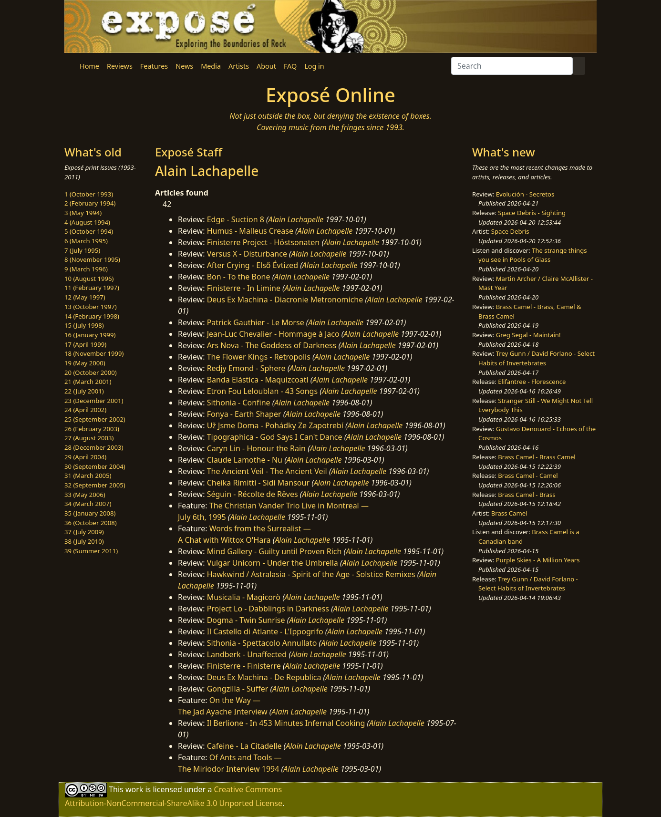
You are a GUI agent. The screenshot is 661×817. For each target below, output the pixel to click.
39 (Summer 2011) (91, 551)
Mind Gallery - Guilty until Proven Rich (274, 551)
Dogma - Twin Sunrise (246, 620)
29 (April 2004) (85, 457)
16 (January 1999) (89, 335)
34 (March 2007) (87, 503)
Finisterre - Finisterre (244, 666)
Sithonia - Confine (238, 402)
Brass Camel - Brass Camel (536, 457)
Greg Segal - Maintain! (528, 335)
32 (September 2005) (94, 485)
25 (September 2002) (94, 419)
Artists (238, 66)
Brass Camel (509, 513)
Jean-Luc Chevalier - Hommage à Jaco (273, 334)
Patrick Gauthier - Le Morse (255, 322)
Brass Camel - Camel (528, 475)
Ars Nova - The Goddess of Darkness (272, 345)
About (266, 66)
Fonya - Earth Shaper (244, 414)
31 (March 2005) (87, 475)
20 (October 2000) (90, 372)
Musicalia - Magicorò (243, 597)
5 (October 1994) (88, 231)
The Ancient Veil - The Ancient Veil (267, 471)
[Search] (512, 66)
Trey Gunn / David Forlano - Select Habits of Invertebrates (536, 358)
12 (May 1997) (84, 297)
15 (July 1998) (84, 325)
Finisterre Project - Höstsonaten (263, 242)
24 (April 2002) (85, 409)
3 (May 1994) (83, 212)
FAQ (290, 66)
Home (89, 66)
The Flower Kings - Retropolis (258, 357)
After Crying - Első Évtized (252, 265)
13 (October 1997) (90, 306)
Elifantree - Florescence (532, 381)
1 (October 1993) (88, 194)
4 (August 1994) (87, 222)
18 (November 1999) (94, 353)
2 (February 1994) (89, 203)
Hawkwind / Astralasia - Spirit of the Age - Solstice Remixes (311, 574)
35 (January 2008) (89, 513)
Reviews (120, 66)
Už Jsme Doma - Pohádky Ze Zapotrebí (275, 425)
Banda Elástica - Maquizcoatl (258, 379)
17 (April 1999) (85, 344)
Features (154, 66)
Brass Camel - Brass (526, 494)
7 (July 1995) (82, 250)
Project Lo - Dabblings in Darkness (268, 608)
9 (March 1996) (86, 269)
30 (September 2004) (94, 466)
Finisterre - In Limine (243, 288)
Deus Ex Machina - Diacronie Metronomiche (285, 299)
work (134, 789)
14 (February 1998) (91, 316)
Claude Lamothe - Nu (244, 460)
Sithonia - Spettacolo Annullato (262, 643)
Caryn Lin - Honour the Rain (256, 448)
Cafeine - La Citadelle (244, 746)
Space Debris (510, 231)
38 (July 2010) (84, 541)
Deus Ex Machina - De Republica (264, 677)
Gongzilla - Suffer (238, 688)
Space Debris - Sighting (532, 212)
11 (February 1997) (91, 287)
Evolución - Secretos (525, 194)
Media (211, 66)
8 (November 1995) (92, 259)
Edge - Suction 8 (235, 219)
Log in (314, 66)
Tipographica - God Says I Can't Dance (274, 437)
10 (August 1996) (89, 278)
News (184, 66)
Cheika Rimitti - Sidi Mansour (258, 482)
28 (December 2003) (93, 447)
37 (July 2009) (84, 531)
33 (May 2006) (84, 494)
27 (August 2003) (89, 438)
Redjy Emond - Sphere (246, 368)
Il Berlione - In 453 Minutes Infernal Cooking (286, 723)
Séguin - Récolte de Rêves (252, 494)
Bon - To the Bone (238, 276)
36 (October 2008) (90, 522)
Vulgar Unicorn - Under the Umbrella (272, 563)
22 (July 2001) (84, 391)
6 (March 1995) (86, 241)
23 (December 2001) (93, 400)
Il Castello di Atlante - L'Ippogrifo (265, 631)
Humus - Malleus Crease (250, 231)
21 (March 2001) (87, 381)
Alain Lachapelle (296, 219)
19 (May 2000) (84, 363)
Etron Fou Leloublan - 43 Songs (262, 391)
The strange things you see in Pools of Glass (532, 255)
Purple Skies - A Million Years (538, 560)
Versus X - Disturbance (247, 253)
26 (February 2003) (91, 428)
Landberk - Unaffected (247, 654)
